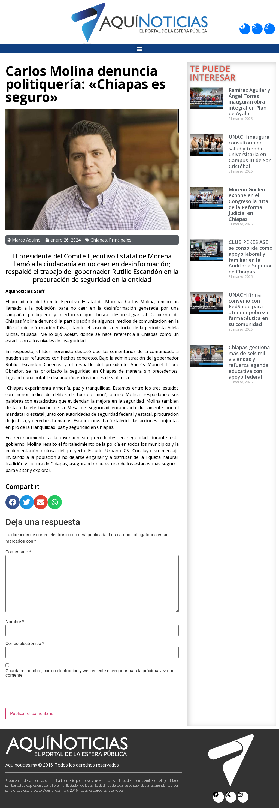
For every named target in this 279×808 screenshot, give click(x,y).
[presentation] (46, 694)
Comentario (18, 552)
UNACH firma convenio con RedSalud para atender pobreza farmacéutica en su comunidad (248, 309)
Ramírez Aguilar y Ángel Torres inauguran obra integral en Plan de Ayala (249, 102)
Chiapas (98, 240)
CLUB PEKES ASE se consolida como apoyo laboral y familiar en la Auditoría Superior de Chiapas (250, 257)
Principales (120, 240)
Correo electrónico (24, 643)
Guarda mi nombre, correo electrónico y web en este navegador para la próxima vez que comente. (89, 673)
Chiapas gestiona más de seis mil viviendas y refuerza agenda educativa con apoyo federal (249, 362)
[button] (139, 48)
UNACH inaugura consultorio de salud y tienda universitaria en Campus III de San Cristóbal (250, 152)
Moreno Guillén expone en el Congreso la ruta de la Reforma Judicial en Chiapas (248, 204)
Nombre (14, 622)
